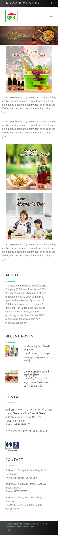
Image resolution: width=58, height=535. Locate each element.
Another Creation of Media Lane (19, 527)
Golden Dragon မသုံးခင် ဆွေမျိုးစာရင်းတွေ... (36, 373)
